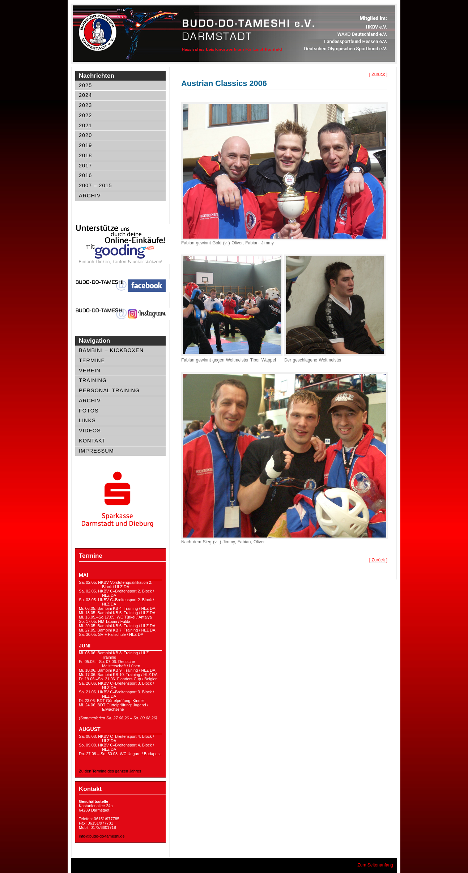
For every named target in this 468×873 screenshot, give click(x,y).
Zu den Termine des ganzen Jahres (110, 771)
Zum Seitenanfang (375, 865)
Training (93, 380)
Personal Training (109, 390)
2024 (85, 95)
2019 (85, 145)
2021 (85, 125)
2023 (85, 105)
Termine (92, 360)
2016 (85, 175)
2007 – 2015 (95, 185)
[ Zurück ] (378, 74)
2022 (85, 115)
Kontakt (92, 441)
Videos (90, 430)
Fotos (89, 411)
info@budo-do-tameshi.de (102, 836)
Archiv (90, 195)
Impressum (96, 451)
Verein (90, 370)
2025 (85, 85)
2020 (85, 135)
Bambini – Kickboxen (111, 350)
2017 (85, 165)
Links (87, 420)
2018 (85, 155)
